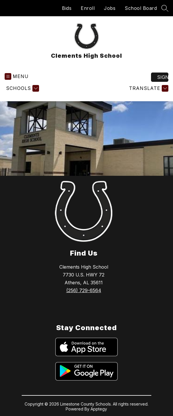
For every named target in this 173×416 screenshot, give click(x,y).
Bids (66, 8)
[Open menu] (17, 76)
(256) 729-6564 (83, 290)
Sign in (162, 77)
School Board (141, 8)
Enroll (88, 8)
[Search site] (164, 8)
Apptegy (99, 408)
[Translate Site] (148, 88)
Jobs (109, 8)
